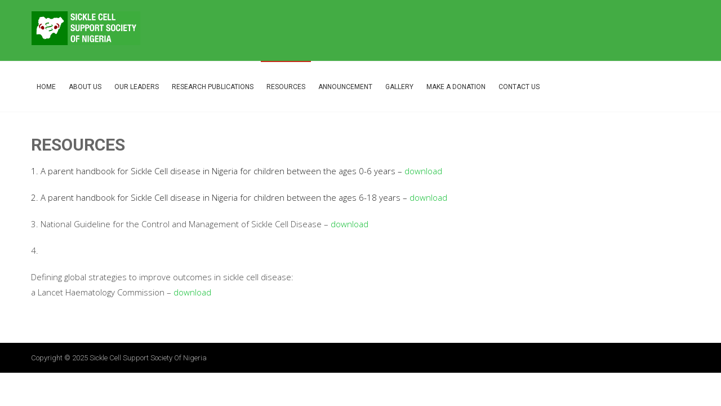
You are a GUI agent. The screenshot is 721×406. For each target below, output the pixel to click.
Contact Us (519, 87)
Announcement (345, 87)
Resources (285, 87)
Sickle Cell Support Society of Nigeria (148, 358)
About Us (85, 87)
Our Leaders (136, 87)
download (423, 170)
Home (46, 87)
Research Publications (212, 87)
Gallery (399, 87)
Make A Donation (456, 87)
